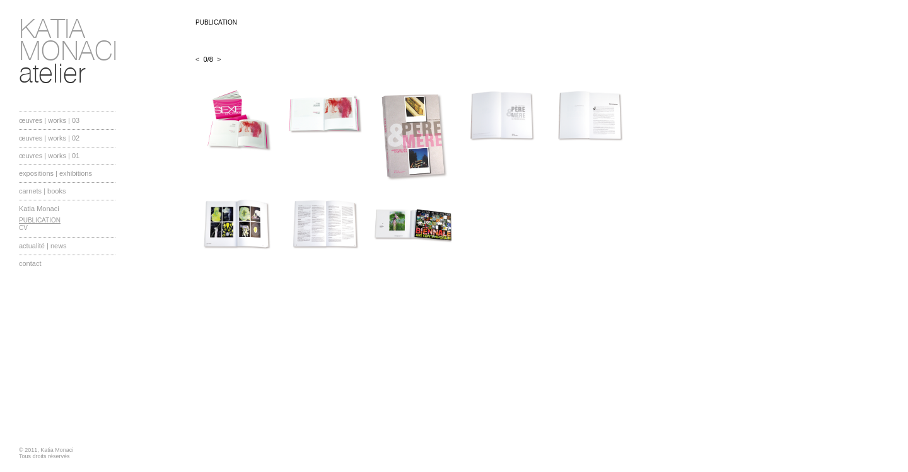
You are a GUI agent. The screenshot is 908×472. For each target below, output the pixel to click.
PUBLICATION (40, 220)
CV (23, 227)
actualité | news (43, 246)
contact (30, 263)
